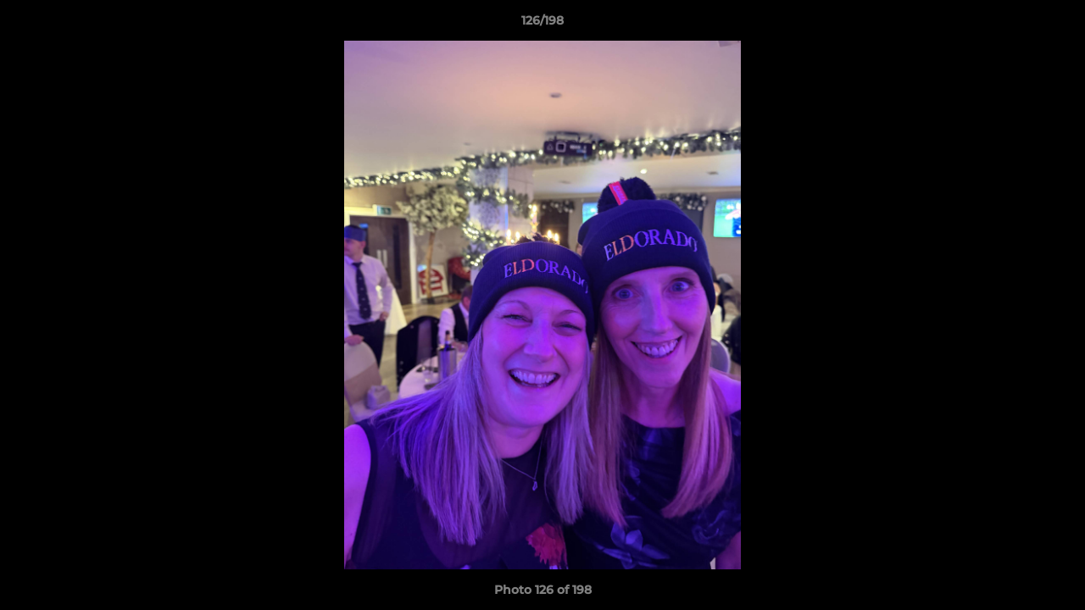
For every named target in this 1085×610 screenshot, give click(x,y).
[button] (1054, 24)
